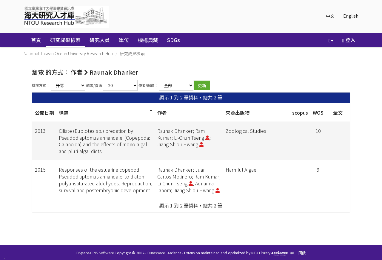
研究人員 (100, 40)
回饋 (302, 252)
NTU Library (260, 252)
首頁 (36, 40)
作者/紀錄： (148, 85)
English (350, 16)
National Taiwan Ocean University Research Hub (68, 53)
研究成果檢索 (65, 40)
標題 (63, 112)
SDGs (173, 40)
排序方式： (41, 85)
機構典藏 (148, 40)
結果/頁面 (94, 85)
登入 (348, 40)
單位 (124, 40)
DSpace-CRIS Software (95, 252)
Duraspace (156, 252)
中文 (330, 16)
